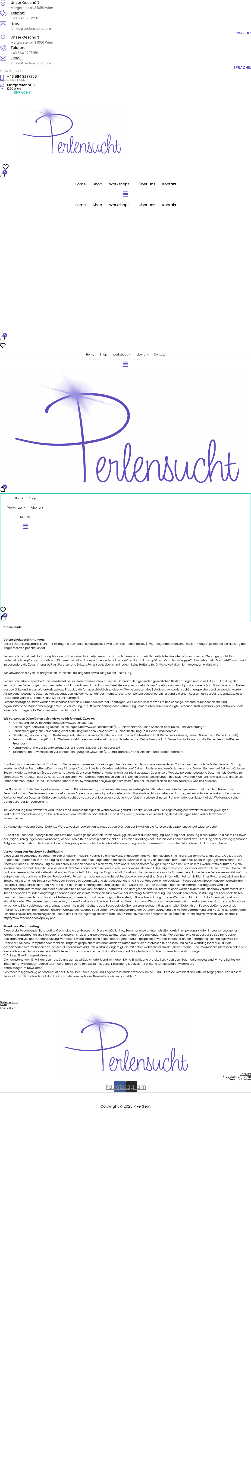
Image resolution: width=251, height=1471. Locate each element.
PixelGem (142, 1106)
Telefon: (18, 13)
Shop (97, 184)
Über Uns (147, 184)
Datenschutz (9, 1002)
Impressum (8, 1008)
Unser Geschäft (25, 2)
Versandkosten (240, 1080)
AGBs (3, 1005)
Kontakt (169, 184)
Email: (16, 23)
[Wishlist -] (2, 346)
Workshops (119, 184)
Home (80, 184)
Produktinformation (237, 1077)
